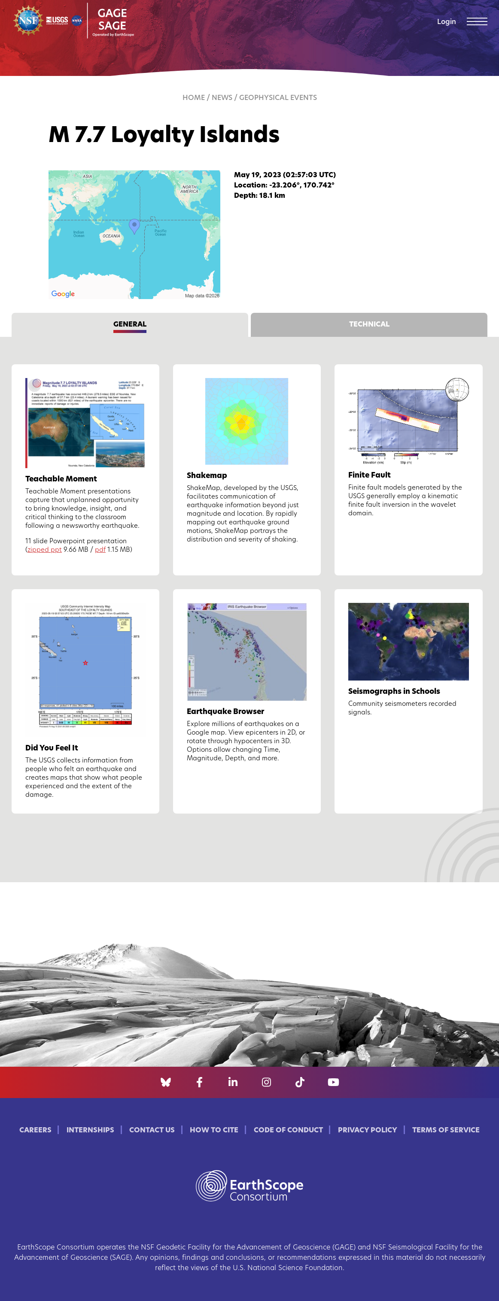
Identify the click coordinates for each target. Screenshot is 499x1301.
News (222, 98)
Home (194, 98)
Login (446, 22)
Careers (35, 1130)
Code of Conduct (288, 1130)
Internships (90, 1130)
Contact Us (152, 1130)
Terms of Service (446, 1130)
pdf (100, 550)
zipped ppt (44, 550)
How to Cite (214, 1130)
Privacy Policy (367, 1130)
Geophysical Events (278, 98)
